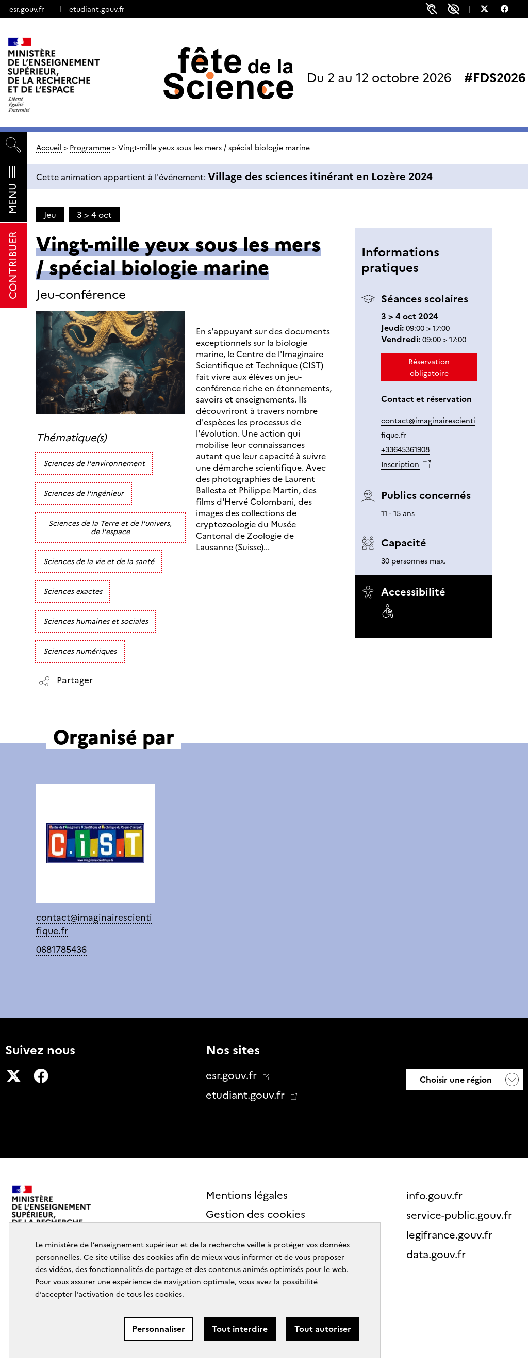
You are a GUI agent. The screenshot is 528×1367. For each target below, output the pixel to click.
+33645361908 (405, 449)
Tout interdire (240, 1329)
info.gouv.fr (435, 1195)
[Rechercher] (13, 145)
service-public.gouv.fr (460, 1215)
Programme (90, 147)
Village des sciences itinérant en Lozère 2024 (320, 176)
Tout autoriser (322, 1329)
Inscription (400, 464)
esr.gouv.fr (26, 9)
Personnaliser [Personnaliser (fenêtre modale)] (158, 1329)
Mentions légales (247, 1195)
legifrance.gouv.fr (450, 1235)
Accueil (49, 147)
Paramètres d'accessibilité (453, 9)
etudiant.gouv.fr (96, 9)
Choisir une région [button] (455, 1080)
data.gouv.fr (437, 1254)
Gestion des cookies (255, 1214)
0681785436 (61, 949)
